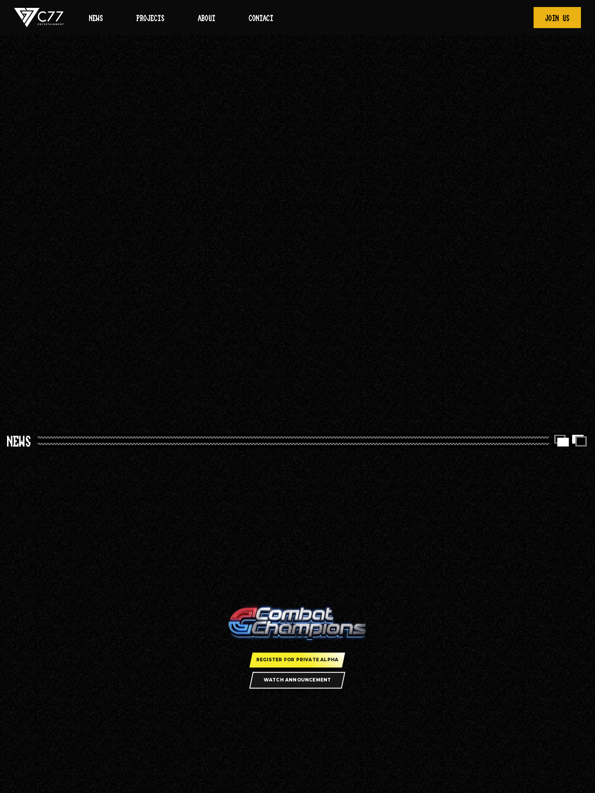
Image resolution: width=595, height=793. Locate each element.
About (206, 18)
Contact (261, 18)
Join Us (557, 18)
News (96, 18)
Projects (150, 18)
